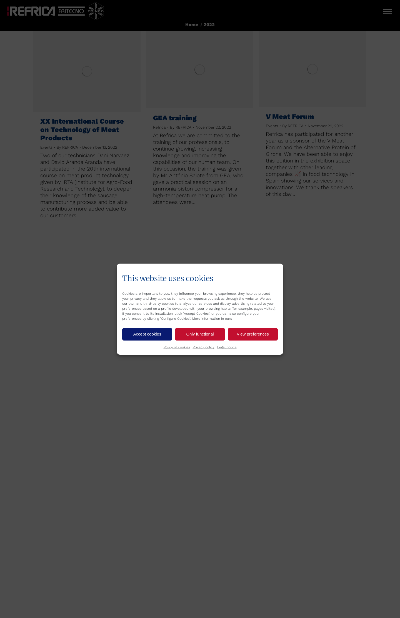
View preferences (253, 334)
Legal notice (227, 347)
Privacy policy (203, 347)
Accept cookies (147, 334)
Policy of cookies (177, 347)
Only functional (200, 334)
